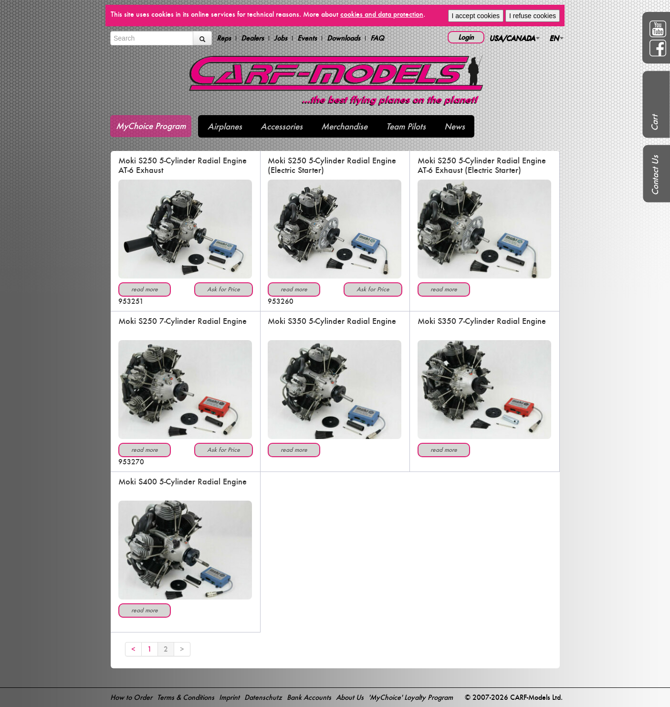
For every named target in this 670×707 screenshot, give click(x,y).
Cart (654, 123)
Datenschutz (263, 697)
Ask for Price (223, 289)
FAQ (377, 38)
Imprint (229, 697)
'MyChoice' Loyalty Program (410, 697)
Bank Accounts (309, 697)
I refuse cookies (532, 16)
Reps (224, 38)
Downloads (343, 38)
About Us (350, 697)
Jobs (280, 38)
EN (556, 38)
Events (307, 38)
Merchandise (344, 126)
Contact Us (654, 175)
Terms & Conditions (185, 697)
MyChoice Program (151, 125)
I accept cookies (476, 16)
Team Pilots (406, 126)
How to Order (131, 697)
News (454, 126)
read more (144, 289)
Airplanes (225, 126)
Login (466, 37)
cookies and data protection (381, 14)
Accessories (282, 126)
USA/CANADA (514, 38)
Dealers (252, 38)
